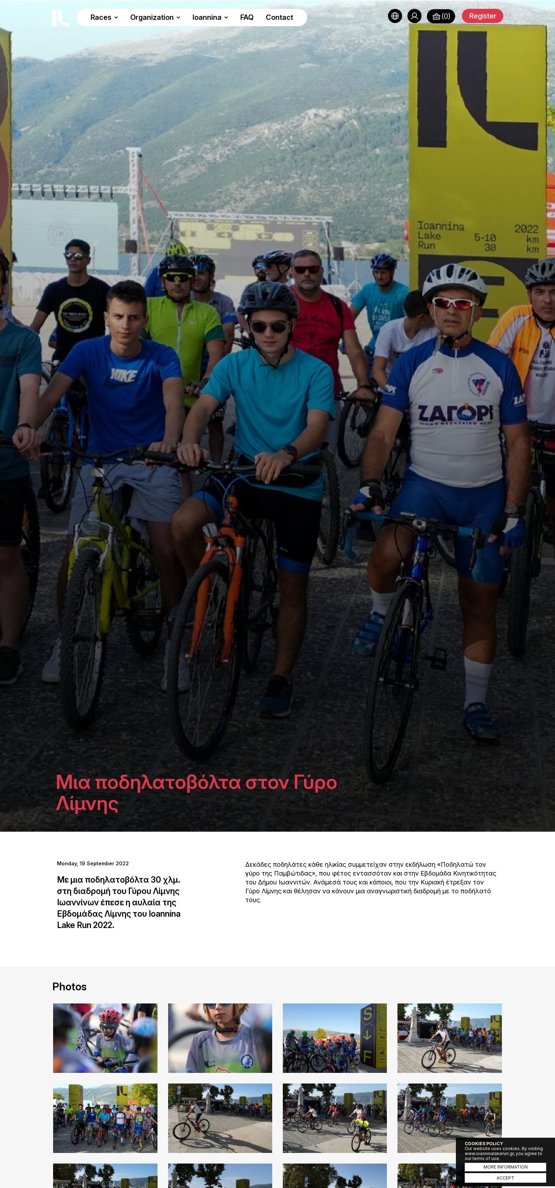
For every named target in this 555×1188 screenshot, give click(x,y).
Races (104, 17)
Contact (279, 17)
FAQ (247, 17)
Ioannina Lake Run (60, 18)
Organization (155, 17)
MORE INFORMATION (506, 1167)
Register (482, 16)
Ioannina (210, 17)
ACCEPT (505, 1178)
